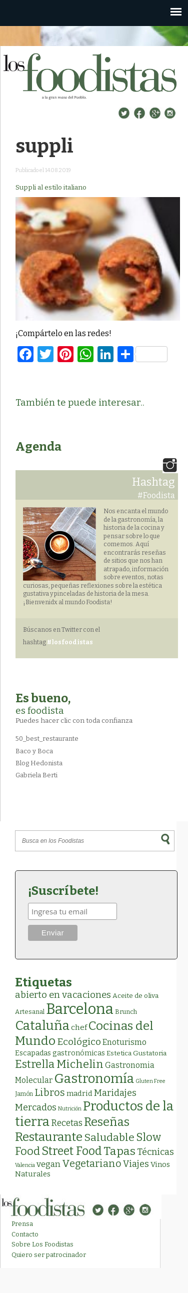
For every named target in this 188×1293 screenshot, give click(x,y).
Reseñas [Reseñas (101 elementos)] (107, 1122)
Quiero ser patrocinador (49, 1254)
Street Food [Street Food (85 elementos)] (72, 1151)
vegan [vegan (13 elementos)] (48, 1164)
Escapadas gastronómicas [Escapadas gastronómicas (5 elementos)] (60, 1053)
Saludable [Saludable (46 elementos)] (109, 1137)
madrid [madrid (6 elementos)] (79, 1093)
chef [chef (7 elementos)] (79, 1027)
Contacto (25, 1234)
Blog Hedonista (39, 763)
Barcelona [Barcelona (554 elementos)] (80, 1009)
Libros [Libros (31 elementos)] (49, 1092)
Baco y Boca (34, 751)
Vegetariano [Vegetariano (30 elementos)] (92, 1163)
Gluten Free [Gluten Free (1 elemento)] (151, 1081)
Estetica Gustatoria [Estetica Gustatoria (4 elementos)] (136, 1053)
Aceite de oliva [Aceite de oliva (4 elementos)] (135, 995)
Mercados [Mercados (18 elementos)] (35, 1107)
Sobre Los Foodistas (43, 1244)
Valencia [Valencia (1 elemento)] (25, 1165)
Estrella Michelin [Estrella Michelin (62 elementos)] (59, 1064)
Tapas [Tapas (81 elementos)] (120, 1151)
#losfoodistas (70, 642)
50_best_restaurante (47, 738)
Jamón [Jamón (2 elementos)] (24, 1093)
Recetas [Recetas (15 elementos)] (66, 1123)
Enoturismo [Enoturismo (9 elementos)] (124, 1042)
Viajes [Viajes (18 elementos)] (136, 1163)
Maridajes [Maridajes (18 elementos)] (115, 1092)
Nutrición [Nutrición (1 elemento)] (70, 1108)
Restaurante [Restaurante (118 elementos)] (48, 1136)
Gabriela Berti (37, 775)
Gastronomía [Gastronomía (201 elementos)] (94, 1078)
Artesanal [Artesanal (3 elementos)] (29, 1011)
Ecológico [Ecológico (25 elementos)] (79, 1041)
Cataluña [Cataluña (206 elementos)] (42, 1025)
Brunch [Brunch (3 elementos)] (126, 1011)
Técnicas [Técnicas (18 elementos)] (155, 1151)
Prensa (22, 1223)
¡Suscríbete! (63, 891)
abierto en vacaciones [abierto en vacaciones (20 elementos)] (63, 994)
